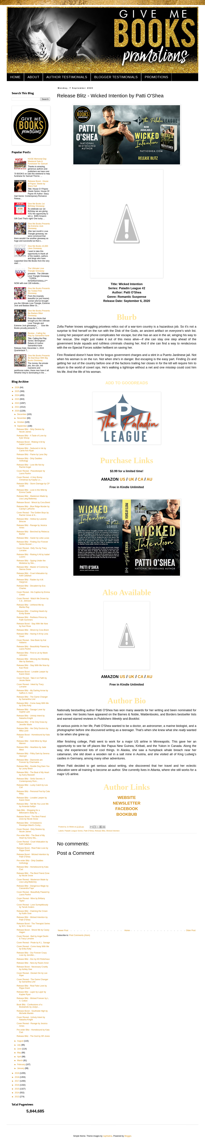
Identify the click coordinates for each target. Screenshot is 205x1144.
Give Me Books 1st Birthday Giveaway (36, 205)
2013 (17, 1096)
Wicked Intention (113, 831)
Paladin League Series (74, 831)
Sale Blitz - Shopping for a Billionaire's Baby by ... (28, 811)
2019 (17, 1073)
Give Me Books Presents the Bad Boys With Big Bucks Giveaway (39, 358)
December (22, 414)
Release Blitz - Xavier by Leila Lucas (33, 538)
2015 (17, 1089)
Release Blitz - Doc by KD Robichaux (33, 959)
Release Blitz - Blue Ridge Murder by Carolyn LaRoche (33, 507)
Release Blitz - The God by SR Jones (33, 1036)
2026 (17, 387)
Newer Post (63, 930)
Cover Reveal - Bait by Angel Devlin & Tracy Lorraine (32, 937)
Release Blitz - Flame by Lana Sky (32, 454)
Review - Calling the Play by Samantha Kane (38, 334)
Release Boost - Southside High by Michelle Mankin (32, 1012)
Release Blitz (100, 831)
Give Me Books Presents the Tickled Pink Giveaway (39, 290)
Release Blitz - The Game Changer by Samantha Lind (32, 698)
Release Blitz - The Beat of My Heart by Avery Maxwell (33, 773)
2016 (17, 1085)
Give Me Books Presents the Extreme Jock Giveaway (39, 226)
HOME (15, 77)
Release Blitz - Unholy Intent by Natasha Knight (30, 717)
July (19, 1045)
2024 (17, 395)
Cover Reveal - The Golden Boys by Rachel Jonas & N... (33, 513)
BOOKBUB (126, 814)
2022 (17, 403)
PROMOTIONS (156, 77)
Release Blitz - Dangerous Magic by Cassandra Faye (32, 887)
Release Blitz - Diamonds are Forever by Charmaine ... (29, 761)
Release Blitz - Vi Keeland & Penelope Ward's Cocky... (29, 824)
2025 (17, 391)
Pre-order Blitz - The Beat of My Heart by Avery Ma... (31, 836)
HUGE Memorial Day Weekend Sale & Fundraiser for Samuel (38, 161)
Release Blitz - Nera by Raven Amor (33, 963)
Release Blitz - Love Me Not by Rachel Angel (30, 466)
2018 (17, 1077)
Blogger (127, 1136)
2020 (17, 411)
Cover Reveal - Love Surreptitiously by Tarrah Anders (32, 906)
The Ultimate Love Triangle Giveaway (36, 269)
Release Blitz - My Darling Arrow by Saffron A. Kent (32, 691)
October (21, 422)
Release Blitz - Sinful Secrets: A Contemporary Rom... (31, 780)
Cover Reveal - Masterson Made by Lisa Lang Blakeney (32, 880)
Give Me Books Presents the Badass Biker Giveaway (39, 313)
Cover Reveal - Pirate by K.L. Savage (33, 942)
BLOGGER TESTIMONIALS (116, 77)
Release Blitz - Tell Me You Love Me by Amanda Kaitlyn (32, 805)
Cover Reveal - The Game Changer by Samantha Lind (32, 980)
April (19, 1056)
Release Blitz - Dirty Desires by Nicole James (30, 430)
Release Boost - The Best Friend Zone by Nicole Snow (31, 817)
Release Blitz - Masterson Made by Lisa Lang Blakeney (32, 497)
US (122, 479)
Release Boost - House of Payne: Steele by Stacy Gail (38, 183)
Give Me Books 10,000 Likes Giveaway (38, 247)
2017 (17, 1081)
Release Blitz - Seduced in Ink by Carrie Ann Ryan (31, 449)
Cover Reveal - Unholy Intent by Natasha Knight (31, 1018)
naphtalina (107, 1136)
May (19, 1052)
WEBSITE (127, 797)
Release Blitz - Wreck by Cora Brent (33, 630)
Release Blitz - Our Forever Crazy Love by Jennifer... (32, 954)
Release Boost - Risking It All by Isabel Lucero (31, 443)
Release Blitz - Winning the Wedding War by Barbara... (33, 660)
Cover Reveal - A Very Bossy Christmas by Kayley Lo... (29, 478)
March (20, 1060)
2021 (17, 407)
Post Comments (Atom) (79, 935)
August (20, 1041)
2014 (17, 1092)
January (21, 1068)
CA (140, 479)
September (22, 426)
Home (127, 930)
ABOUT (33, 77)
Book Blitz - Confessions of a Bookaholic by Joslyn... (29, 1005)
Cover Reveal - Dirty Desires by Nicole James (31, 830)
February (21, 1064)
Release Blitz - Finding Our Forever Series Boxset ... (32, 543)
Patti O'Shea (89, 831)
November (22, 418)
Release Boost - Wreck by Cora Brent (33, 502)
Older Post (191, 930)
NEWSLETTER (126, 803)
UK (131, 479)
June (19, 1049)
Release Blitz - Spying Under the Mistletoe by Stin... (31, 561)
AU (149, 479)
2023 (17, 399)
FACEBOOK (126, 808)
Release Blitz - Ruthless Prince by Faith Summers (32, 618)
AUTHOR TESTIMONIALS (66, 77)
